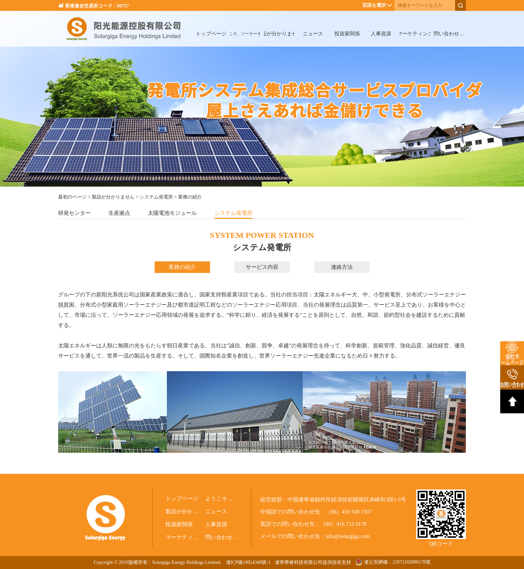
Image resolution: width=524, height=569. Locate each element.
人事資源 (381, 33)
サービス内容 (262, 267)
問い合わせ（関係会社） (449, 33)
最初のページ (72, 197)
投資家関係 (347, 33)
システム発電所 (156, 197)
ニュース (313, 33)
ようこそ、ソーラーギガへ (245, 33)
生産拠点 (119, 213)
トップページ (211, 33)
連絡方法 (342, 267)
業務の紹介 (182, 267)
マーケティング (415, 33)
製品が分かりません (279, 33)
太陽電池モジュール (172, 213)
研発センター (74, 213)
